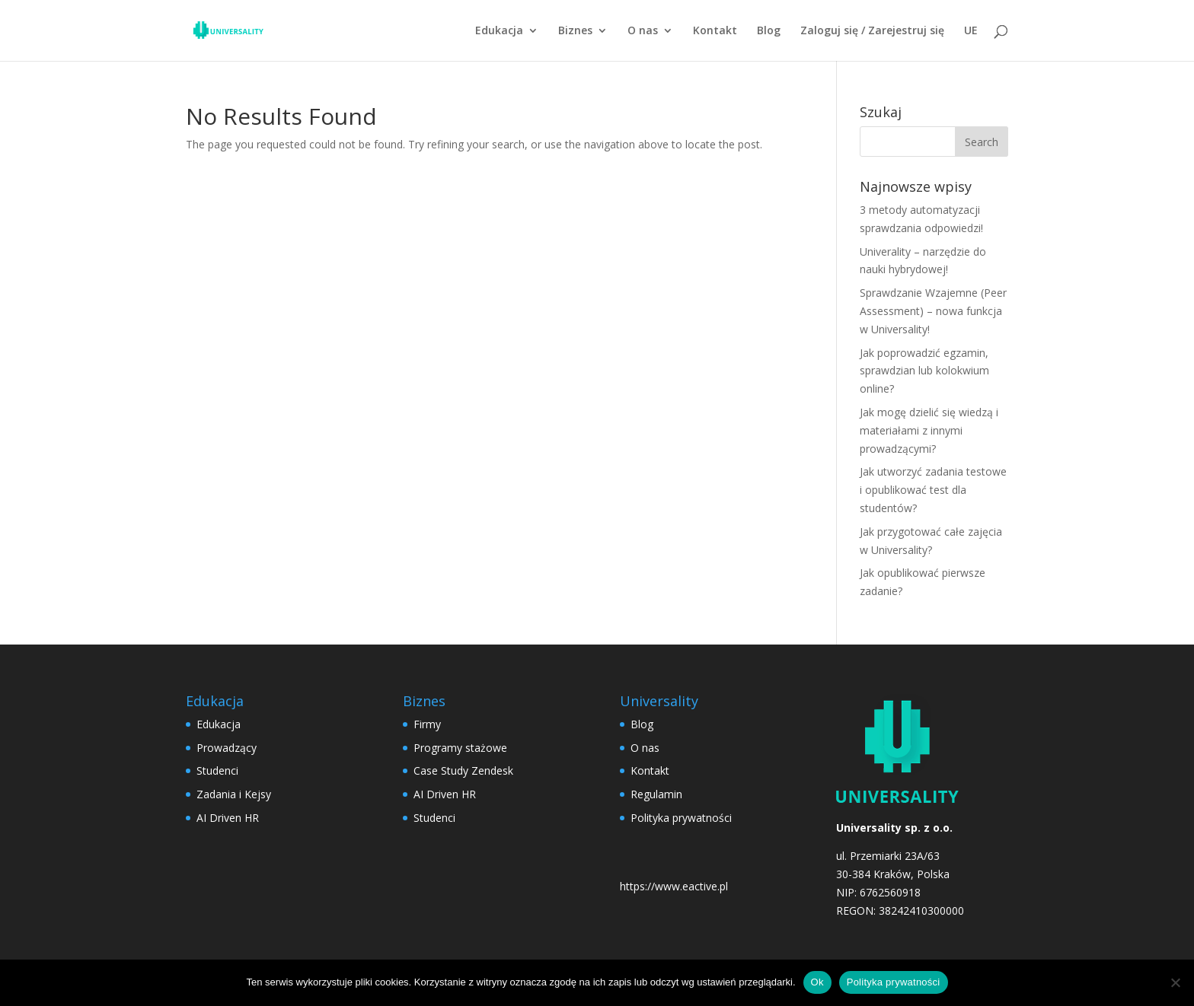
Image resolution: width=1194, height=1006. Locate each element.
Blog (769, 31)
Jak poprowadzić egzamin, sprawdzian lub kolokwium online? (924, 370)
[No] (1175, 982)
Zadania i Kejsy (233, 794)
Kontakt (715, 31)
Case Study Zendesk (463, 770)
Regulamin (656, 794)
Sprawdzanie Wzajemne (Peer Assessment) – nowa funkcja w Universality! (933, 310)
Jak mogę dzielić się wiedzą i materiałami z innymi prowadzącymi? (929, 430)
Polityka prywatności (681, 817)
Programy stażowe (460, 747)
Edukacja (499, 31)
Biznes (575, 31)
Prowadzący (226, 747)
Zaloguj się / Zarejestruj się (872, 31)
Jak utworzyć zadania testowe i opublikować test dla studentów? (933, 489)
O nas (642, 31)
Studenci (217, 770)
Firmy (427, 724)
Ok (817, 982)
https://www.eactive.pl (674, 886)
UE (971, 31)
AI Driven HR (227, 817)
